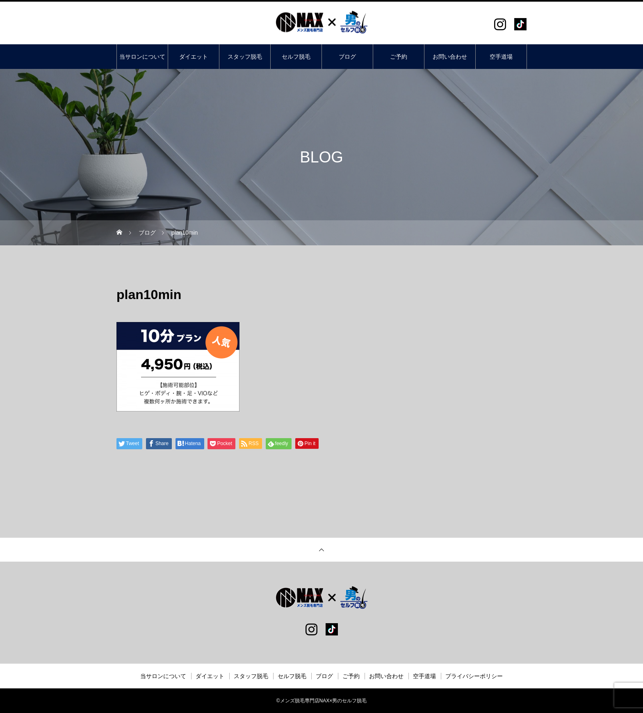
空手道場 (501, 56)
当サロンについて (142, 56)
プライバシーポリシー (474, 676)
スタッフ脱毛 (245, 56)
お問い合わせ (450, 56)
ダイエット (193, 56)
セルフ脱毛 (296, 56)
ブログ (347, 56)
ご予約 (398, 56)
